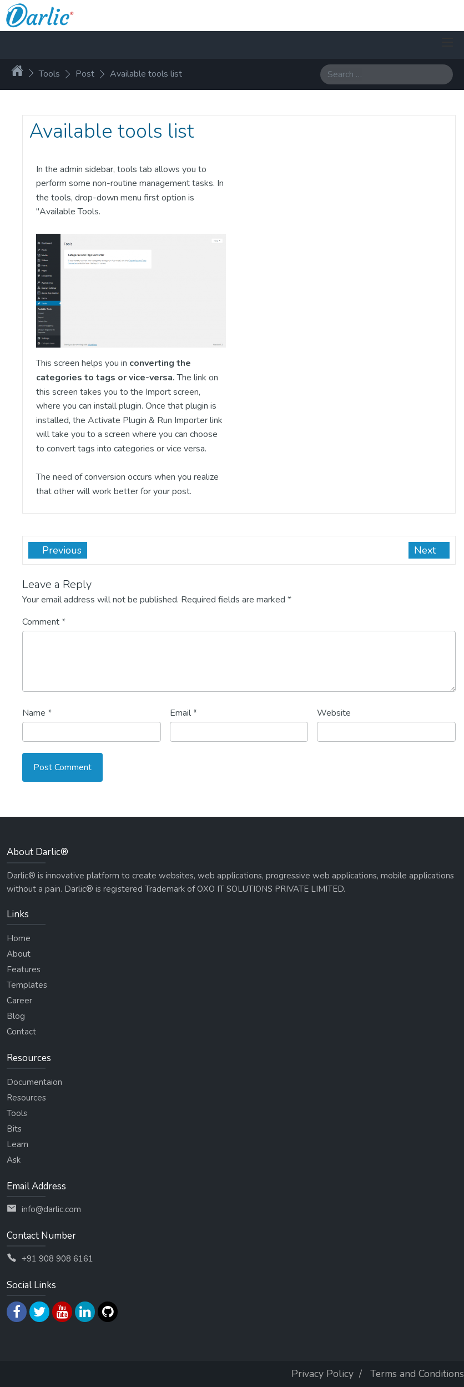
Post (84, 74)
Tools (49, 74)
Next (426, 550)
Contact (21, 1031)
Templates (27, 985)
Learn (17, 1144)
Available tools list (146, 74)
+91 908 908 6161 (57, 1258)
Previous (60, 550)
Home (19, 938)
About (19, 953)
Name (37, 713)
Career (19, 1000)
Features (24, 969)
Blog (16, 1016)
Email (183, 713)
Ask (14, 1159)
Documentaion (34, 1082)
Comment (43, 622)
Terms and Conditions (417, 1373)
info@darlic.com (51, 1209)
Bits (14, 1128)
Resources (26, 1097)
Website (334, 713)
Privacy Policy (322, 1373)
